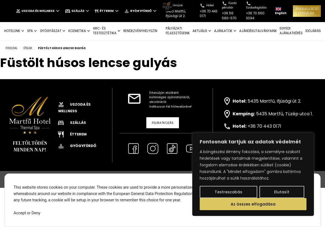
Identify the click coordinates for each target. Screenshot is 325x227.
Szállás (77, 11)
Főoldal (12, 48)
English (280, 11)
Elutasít (281, 192)
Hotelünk (12, 31)
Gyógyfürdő (140, 11)
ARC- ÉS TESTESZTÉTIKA (104, 30)
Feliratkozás (162, 123)
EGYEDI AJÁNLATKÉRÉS (291, 30)
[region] (253, 174)
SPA (30, 31)
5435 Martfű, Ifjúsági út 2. (274, 101)
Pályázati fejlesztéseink (178, 30)
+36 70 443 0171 (264, 126)
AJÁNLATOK (223, 31)
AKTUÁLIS (200, 31)
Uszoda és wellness (37, 11)
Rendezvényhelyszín (140, 31)
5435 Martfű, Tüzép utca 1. (284, 114)
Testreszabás (228, 192)
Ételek (28, 48)
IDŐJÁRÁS (313, 31)
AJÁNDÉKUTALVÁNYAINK (258, 31)
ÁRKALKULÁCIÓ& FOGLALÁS (307, 10)
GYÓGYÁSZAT (50, 31)
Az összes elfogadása (253, 204)
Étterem (106, 11)
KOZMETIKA (77, 31)
